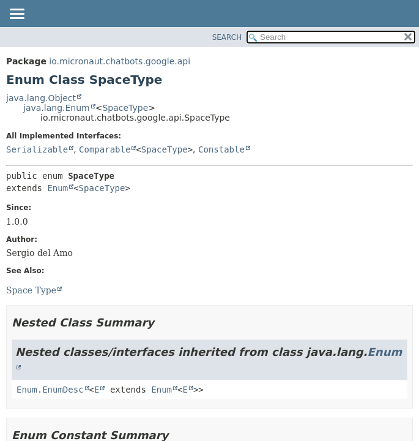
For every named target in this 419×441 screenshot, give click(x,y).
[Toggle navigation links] (16, 14)
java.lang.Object (41, 98)
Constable (221, 149)
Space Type (31, 290)
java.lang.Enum (56, 108)
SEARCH (227, 37)
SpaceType (125, 108)
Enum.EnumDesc (50, 389)
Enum (57, 188)
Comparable (104, 149)
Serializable (37, 149)
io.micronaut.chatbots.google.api (119, 61)
